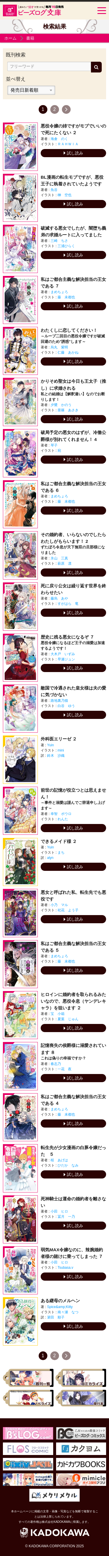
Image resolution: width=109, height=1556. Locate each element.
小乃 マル (59, 905)
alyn (50, 858)
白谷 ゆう (66, 706)
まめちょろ (59, 292)
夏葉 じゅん (68, 1019)
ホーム (10, 38)
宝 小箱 (58, 1014)
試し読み (73, 153)
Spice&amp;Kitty (60, 1307)
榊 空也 (65, 195)
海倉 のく (59, 139)
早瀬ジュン (66, 659)
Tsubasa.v (65, 1268)
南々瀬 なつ (68, 1312)
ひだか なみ (68, 1165)
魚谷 (54, 190)
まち (61, 852)
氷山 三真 (59, 558)
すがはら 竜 (68, 604)
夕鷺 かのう (61, 405)
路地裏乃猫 (59, 701)
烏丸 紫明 (59, 347)
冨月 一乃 (66, 1217)
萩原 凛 (65, 563)
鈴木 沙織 (56, 756)
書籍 (30, 38)
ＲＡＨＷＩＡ (68, 144)
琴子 (54, 445)
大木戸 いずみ (63, 654)
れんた (63, 819)
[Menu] (101, 10)
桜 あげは (59, 1160)
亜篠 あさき (68, 410)
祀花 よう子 (68, 910)
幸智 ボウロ (61, 814)
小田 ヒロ (59, 1211)
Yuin (50, 745)
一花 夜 (65, 1069)
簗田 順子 (56, 1317)
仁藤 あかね (68, 352)
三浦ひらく (66, 246)
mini (61, 750)
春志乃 (56, 1064)
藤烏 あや (59, 598)
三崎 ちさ (59, 241)
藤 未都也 (66, 297)
